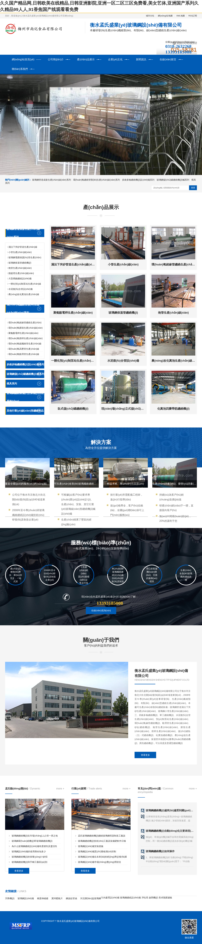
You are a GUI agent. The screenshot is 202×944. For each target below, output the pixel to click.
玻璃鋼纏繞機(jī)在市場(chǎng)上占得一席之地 (35, 835)
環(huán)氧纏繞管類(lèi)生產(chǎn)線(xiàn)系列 (97, 179)
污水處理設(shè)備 (110, 897)
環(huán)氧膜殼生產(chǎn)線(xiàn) (25, 328)
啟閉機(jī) (153, 897)
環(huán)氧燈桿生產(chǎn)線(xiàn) (25, 338)
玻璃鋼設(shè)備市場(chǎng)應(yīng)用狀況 (99, 862)
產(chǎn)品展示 (85, 59)
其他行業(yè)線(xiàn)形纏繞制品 (25, 410)
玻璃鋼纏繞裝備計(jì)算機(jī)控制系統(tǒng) (25, 397)
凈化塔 (144, 897)
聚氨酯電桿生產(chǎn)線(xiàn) (23, 333)
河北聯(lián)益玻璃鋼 (90, 898)
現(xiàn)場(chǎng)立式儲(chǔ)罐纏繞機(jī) (128, 408)
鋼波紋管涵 (71, 898)
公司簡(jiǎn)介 (56, 59)
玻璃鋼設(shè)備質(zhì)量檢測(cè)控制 (97, 851)
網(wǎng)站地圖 (165, 16)
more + (60, 788)
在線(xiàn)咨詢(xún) (101, 610)
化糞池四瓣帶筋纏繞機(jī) (173, 408)
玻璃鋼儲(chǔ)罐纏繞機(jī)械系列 (173, 179)
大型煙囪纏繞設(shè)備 (19, 278)
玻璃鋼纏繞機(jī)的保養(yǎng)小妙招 (29, 856)
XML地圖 (180, 16)
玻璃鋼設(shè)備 (26, 898)
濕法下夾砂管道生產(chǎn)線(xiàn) (73, 264)
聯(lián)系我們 (20, 69)
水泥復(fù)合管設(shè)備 (20, 289)
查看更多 (145, 755)
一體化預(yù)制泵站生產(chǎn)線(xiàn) (76, 360)
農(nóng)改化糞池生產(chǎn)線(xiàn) (176, 360)
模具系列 (12, 383)
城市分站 (150, 16)
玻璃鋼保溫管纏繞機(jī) (19, 262)
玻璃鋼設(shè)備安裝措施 (90, 846)
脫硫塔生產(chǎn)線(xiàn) (21, 273)
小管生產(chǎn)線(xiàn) (20, 252)
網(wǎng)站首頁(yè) (23, 59)
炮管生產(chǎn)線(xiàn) (20, 268)
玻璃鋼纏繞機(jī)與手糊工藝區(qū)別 (29, 862)
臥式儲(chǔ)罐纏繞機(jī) (73, 408)
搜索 (193, 187)
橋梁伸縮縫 (42, 898)
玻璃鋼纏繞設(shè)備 (130, 897)
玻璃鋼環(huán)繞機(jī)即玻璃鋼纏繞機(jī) (32, 841)
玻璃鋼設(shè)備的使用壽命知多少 (29, 851)
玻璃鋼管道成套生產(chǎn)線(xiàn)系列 (51, 179)
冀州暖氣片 (57, 898)
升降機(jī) (9, 898)
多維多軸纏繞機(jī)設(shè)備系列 (138, 179)
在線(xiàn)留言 (168, 59)
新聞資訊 (141, 59)
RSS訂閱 (192, 16)
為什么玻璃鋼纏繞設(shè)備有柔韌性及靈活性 (34, 846)
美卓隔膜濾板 (165, 897)
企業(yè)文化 (115, 59)
